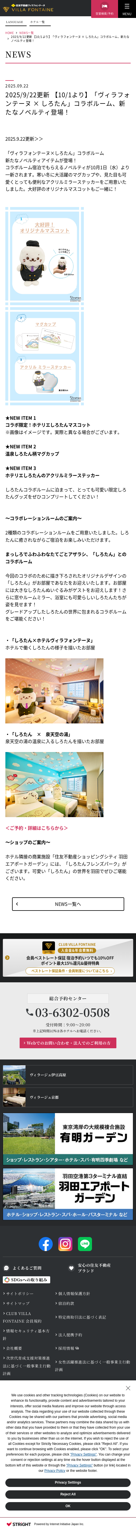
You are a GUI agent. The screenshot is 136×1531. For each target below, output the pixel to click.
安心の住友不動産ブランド (94, 1268)
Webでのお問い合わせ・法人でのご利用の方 (69, 1043)
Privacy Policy (54, 1471)
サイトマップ (18, 1303)
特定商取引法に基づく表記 (82, 1317)
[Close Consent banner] (128, 1388)
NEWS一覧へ (68, 903)
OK (68, 1506)
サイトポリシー (20, 1293)
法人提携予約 (70, 1334)
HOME (9, 33)
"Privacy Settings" (83, 1454)
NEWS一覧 (26, 33)
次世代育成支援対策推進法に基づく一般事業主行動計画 (27, 1365)
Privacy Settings (68, 1482)
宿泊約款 (66, 1303)
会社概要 (14, 1348)
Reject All (67, 1494)
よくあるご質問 (27, 1268)
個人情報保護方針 (74, 1293)
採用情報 (66, 1348)
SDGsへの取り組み (29, 1279)
